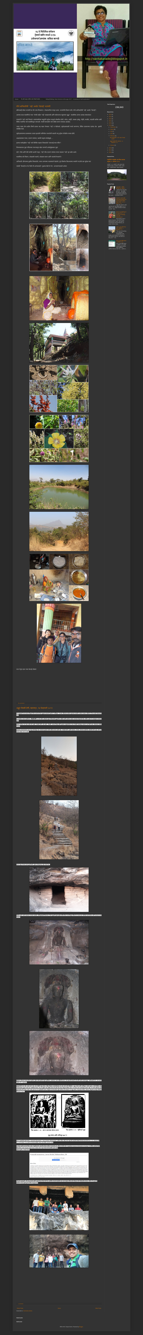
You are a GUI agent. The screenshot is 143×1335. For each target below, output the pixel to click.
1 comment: (21, 1303)
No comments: (21, 703)
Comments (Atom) (27, 1311)
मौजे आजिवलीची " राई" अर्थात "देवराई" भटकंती (33, 106)
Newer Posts (20, 1308)
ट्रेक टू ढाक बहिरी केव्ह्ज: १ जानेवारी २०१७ (121, 241)
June (111, 133)
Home (16, 99)
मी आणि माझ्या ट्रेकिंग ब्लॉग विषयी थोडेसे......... (32, 99)
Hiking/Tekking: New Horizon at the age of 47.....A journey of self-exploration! (68, 99)
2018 (110, 148)
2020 (110, 123)
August (112, 129)
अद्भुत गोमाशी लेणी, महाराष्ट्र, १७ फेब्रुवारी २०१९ (34, 708)
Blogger (81, 1326)
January (112, 145)
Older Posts (98, 1308)
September (113, 127)
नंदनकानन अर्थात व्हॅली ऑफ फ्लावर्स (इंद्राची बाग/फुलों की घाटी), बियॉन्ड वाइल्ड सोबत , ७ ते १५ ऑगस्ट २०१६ (121, 200)
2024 (110, 114)
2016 (110, 152)
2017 (110, 150)
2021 (110, 121)
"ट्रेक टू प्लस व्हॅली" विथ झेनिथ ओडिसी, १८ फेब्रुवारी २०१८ (121, 228)
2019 (110, 125)
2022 (110, 118)
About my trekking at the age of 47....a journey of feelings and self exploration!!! (121, 214)
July (111, 131)
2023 (110, 116)
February (112, 135)
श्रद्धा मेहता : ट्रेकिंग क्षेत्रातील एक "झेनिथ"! (120, 187)
